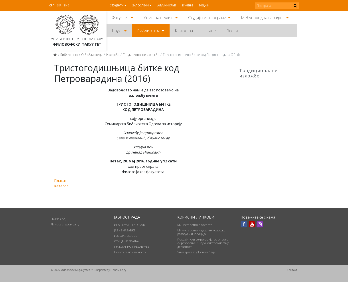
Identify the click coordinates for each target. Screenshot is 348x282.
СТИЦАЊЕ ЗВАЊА (126, 241)
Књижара (184, 30)
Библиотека (148, 30)
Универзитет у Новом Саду (77, 39)
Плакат (60, 180)
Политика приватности (130, 252)
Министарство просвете (194, 225)
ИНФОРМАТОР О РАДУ (130, 225)
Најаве (210, 30)
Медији (204, 5)
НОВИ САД (58, 219)
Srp (59, 5)
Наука (117, 30)
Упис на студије (159, 17)
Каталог (61, 185)
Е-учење (187, 5)
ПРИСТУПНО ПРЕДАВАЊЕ (131, 246)
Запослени (140, 5)
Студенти (117, 5)
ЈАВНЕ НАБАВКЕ (124, 230)
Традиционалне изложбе (141, 55)
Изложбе (112, 55)
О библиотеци (92, 55)
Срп (51, 5)
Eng (66, 5)
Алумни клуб (166, 5)
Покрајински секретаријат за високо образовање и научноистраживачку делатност (203, 243)
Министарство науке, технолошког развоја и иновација (202, 232)
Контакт (292, 270)
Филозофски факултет (77, 44)
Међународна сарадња (263, 17)
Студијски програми (207, 17)
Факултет (120, 17)
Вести (232, 30)
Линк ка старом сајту (65, 224)
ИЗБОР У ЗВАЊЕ (125, 236)
